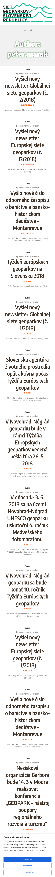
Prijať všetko (27, 859)
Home (21, 62)
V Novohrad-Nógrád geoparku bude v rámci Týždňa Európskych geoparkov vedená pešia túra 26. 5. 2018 (28, 442)
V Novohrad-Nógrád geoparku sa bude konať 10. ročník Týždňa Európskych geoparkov (28, 589)
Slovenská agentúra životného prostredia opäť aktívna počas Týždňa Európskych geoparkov (27, 373)
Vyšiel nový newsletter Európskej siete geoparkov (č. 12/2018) (27, 145)
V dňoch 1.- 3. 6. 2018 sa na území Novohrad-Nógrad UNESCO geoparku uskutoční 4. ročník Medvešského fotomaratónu (27, 518)
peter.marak (24, 73)
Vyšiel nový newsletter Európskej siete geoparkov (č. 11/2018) (27, 651)
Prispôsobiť (27, 866)
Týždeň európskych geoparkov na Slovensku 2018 (27, 268)
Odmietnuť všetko (27, 872)
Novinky (35, 73)
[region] (27, 855)
